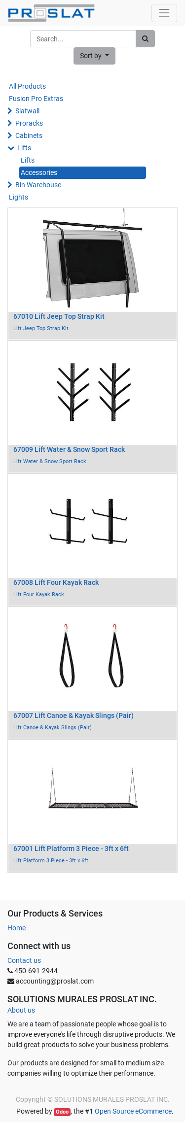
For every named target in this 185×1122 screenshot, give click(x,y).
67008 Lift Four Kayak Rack (56, 582)
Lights (18, 197)
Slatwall (27, 111)
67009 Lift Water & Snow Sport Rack (69, 449)
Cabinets (28, 135)
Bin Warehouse (38, 185)
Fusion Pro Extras (36, 98)
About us (21, 1010)
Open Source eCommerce (133, 1111)
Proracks (29, 123)
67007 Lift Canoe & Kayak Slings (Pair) (73, 715)
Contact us (24, 960)
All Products (27, 86)
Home (16, 928)
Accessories (39, 172)
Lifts (24, 148)
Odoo (62, 1112)
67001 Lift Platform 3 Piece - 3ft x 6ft (71, 848)
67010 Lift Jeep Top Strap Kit (59, 316)
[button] (94, 56)
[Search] (145, 38)
